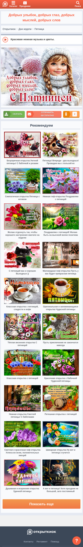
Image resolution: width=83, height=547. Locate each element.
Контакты (28, 541)
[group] (41, 39)
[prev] (4, 77)
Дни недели (24, 29)
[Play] (5, 39)
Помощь (55, 541)
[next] (78, 77)
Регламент (42, 541)
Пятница (39, 29)
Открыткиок (9, 29)
